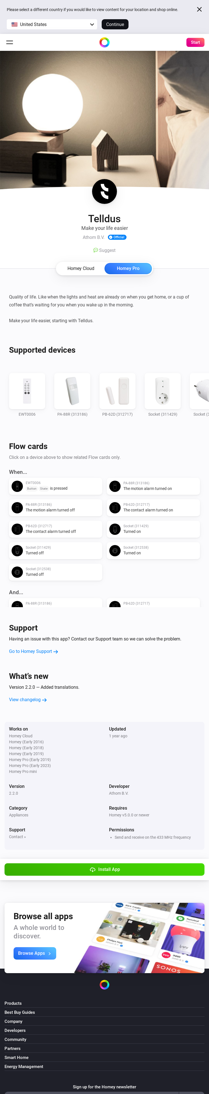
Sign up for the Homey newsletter (104, 1086)
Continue (115, 24)
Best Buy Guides (20, 1012)
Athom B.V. (119, 793)
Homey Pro (128, 268)
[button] (52, 24)
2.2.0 (13, 793)
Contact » (17, 836)
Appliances (18, 815)
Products (13, 1003)
